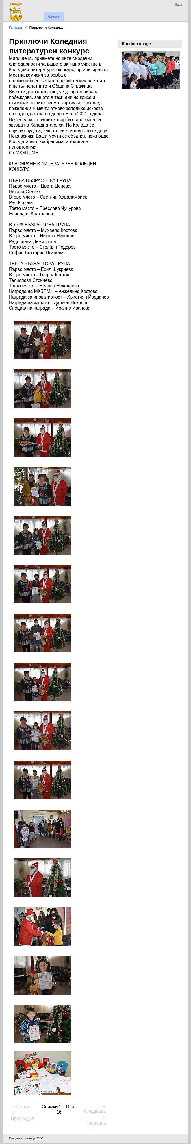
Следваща (95, 1109)
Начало (53, 17)
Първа (20, 1106)
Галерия (15, 27)
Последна (95, 1120)
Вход (178, 4)
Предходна (22, 1116)
